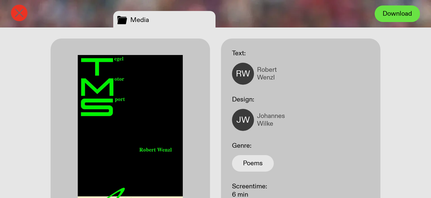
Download (397, 13)
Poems (253, 163)
